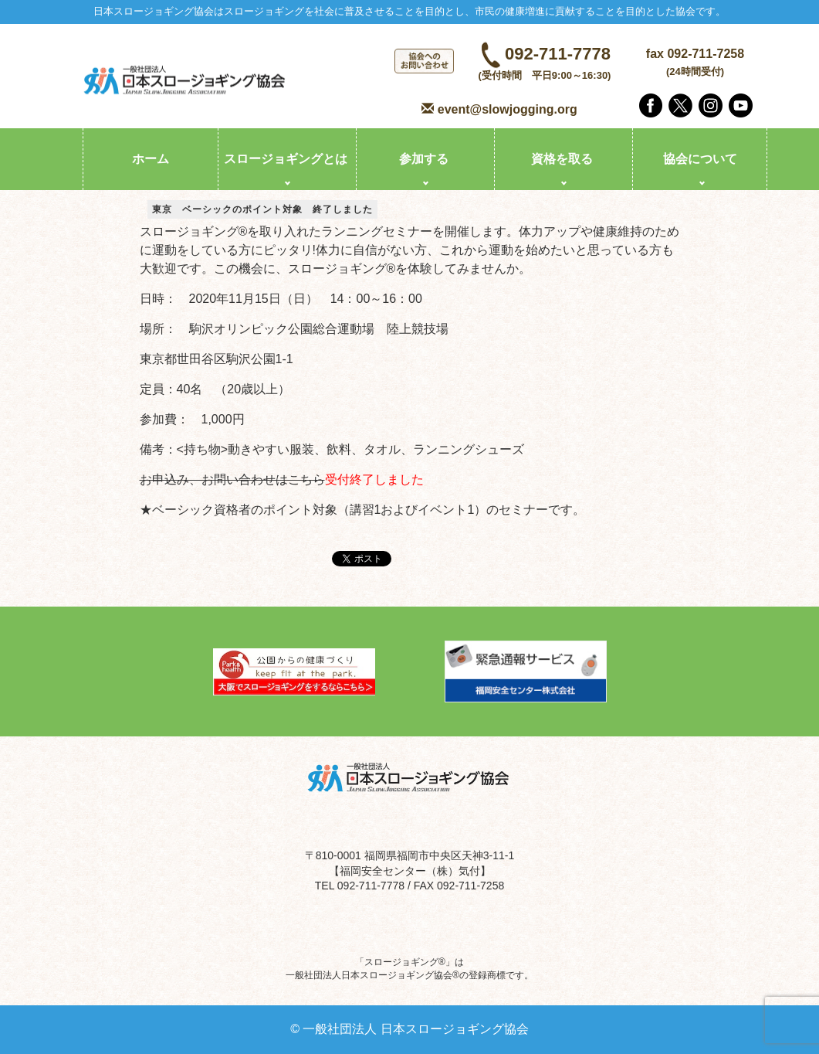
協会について (700, 158)
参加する (423, 158)
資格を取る (562, 158)
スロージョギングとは (285, 158)
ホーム (150, 158)
